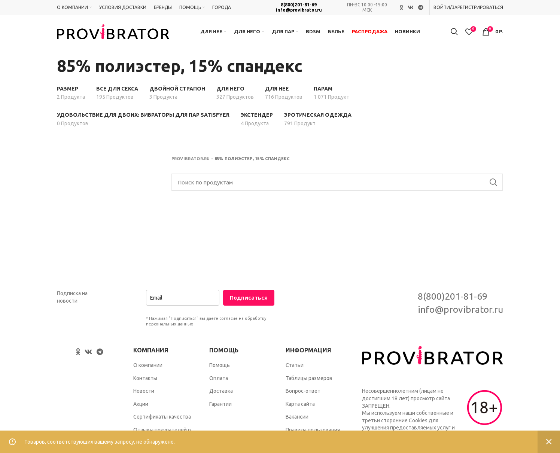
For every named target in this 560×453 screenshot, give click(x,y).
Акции (140, 404)
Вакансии (297, 417)
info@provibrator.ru (299, 9)
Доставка (221, 391)
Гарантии (220, 404)
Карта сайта (300, 404)
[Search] (337, 182)
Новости (143, 391)
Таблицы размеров (309, 378)
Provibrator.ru (190, 158)
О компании (147, 365)
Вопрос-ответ (303, 391)
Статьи (295, 365)
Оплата (218, 378)
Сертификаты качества (162, 417)
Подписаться (249, 298)
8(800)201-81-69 (299, 4)
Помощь (219, 365)
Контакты (145, 378)
